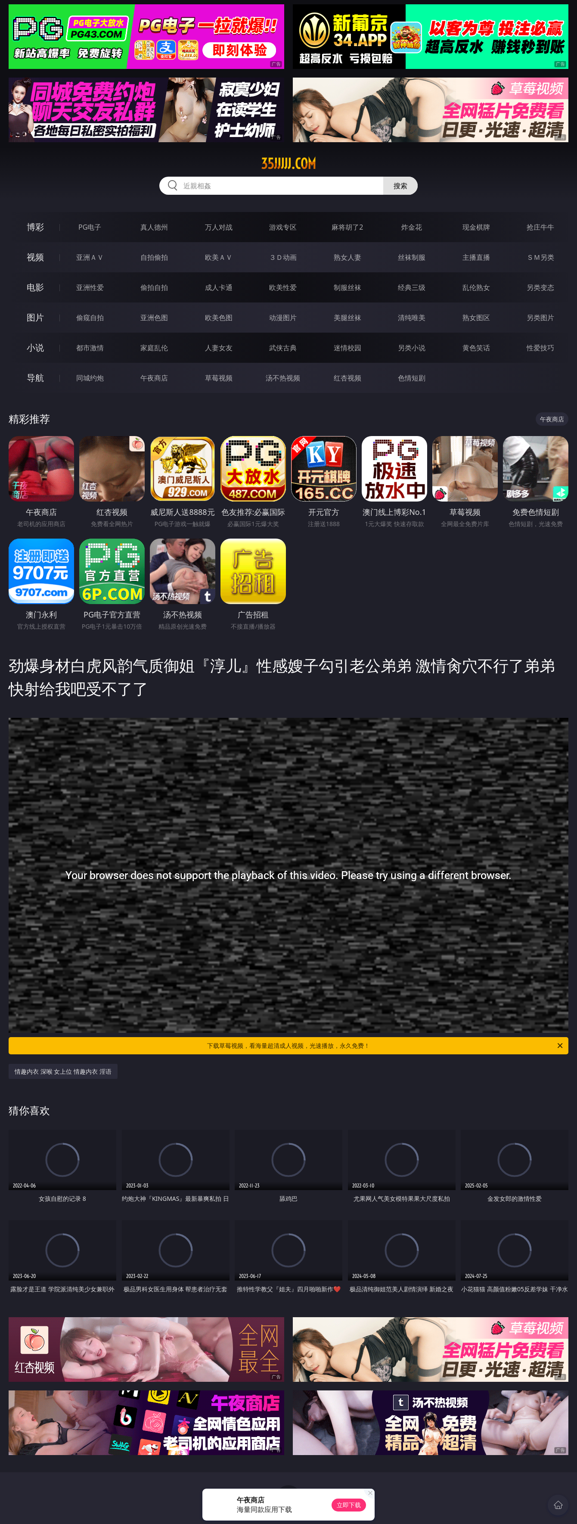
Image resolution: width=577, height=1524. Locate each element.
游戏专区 (283, 227)
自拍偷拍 (154, 257)
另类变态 (540, 287)
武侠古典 (283, 347)
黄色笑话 (476, 347)
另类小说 (411, 347)
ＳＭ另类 (540, 257)
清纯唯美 (411, 317)
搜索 (400, 185)
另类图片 (540, 317)
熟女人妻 (347, 257)
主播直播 (476, 257)
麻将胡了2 (347, 227)
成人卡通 (219, 287)
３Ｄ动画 (283, 257)
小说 (35, 347)
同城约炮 (90, 378)
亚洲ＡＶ (90, 257)
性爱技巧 (540, 347)
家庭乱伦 (154, 347)
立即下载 (349, 1505)
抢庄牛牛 (540, 227)
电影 (35, 287)
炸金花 (411, 227)
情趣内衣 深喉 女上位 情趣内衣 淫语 (63, 1071)
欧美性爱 (283, 287)
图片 (35, 317)
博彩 (35, 227)
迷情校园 (347, 347)
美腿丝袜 (347, 317)
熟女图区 (476, 317)
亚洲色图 (154, 317)
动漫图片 (283, 317)
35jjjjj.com (288, 163)
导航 (35, 377)
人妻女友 (219, 347)
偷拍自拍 (154, 287)
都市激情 (90, 347)
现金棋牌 (476, 227)
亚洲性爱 (90, 287)
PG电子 (89, 227)
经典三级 (411, 287)
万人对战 (219, 227)
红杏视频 (347, 378)
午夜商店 (154, 378)
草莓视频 (219, 378)
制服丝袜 (347, 287)
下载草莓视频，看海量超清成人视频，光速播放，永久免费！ (385, 1046)
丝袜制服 (411, 257)
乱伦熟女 (476, 287)
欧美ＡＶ (219, 257)
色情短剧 (411, 378)
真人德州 (154, 227)
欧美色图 (219, 317)
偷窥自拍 (90, 317)
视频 (35, 257)
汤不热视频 (283, 378)
